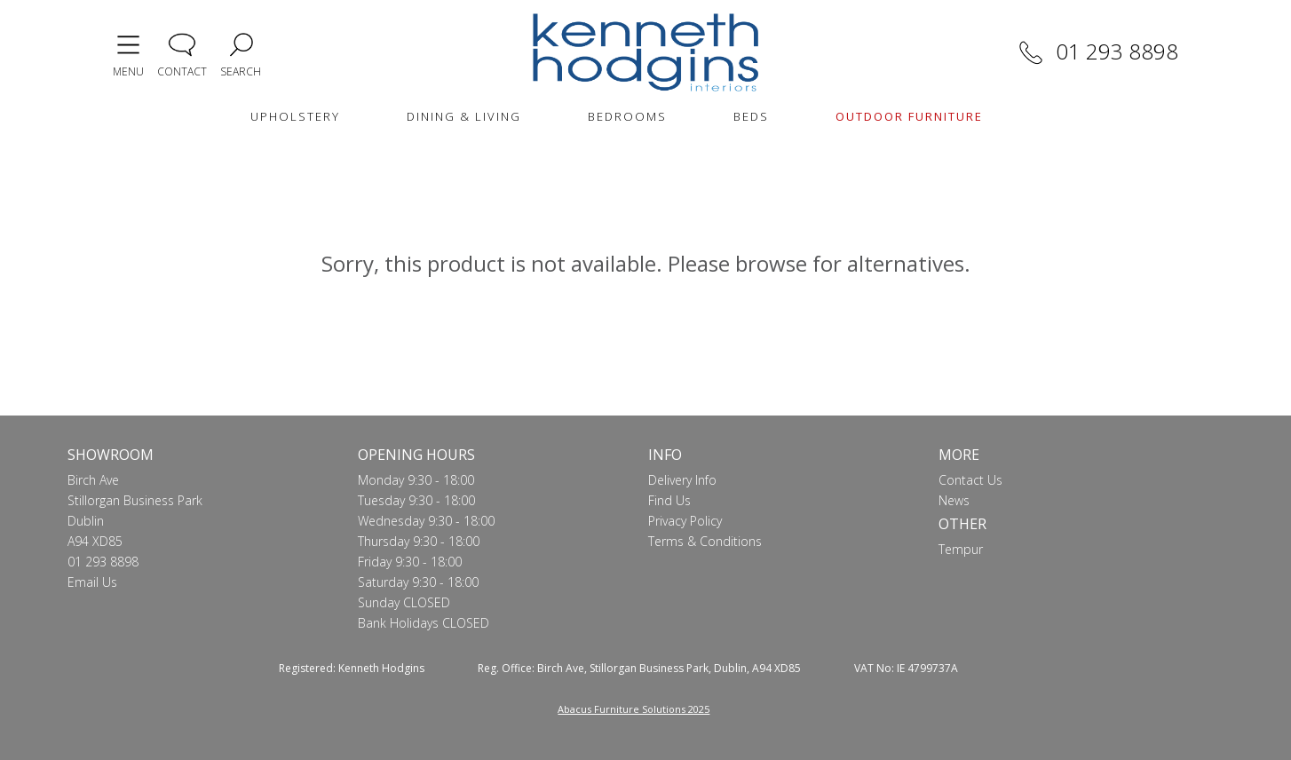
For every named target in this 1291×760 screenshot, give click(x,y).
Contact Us (970, 479)
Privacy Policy (685, 520)
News (954, 500)
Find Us (669, 500)
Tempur (961, 549)
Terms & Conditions (705, 541)
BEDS (751, 116)
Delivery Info (682, 479)
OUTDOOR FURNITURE (909, 116)
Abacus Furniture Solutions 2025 (633, 709)
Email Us (92, 582)
